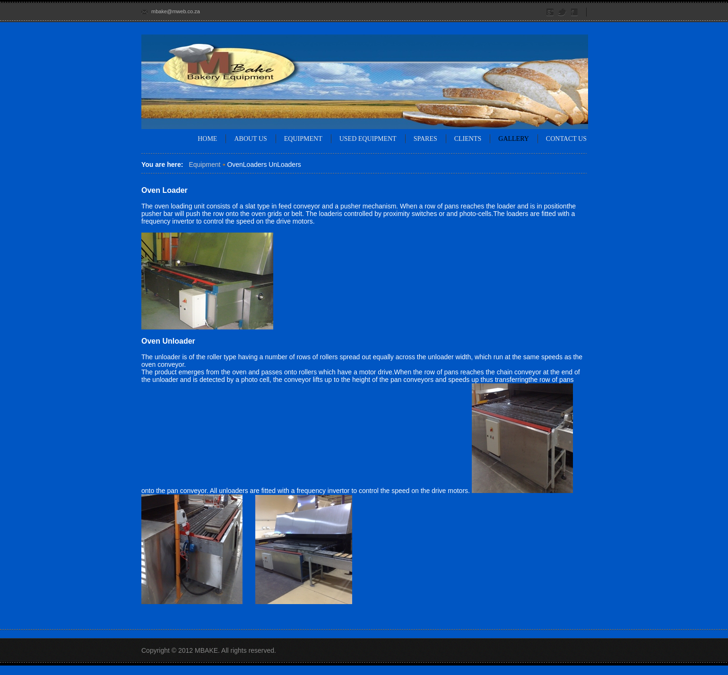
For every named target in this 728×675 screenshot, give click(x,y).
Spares (425, 138)
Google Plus (550, 12)
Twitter (562, 12)
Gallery (513, 138)
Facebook (575, 12)
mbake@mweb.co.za (175, 11)
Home (207, 138)
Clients (468, 138)
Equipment (303, 138)
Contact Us (566, 138)
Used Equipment (368, 138)
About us (250, 138)
